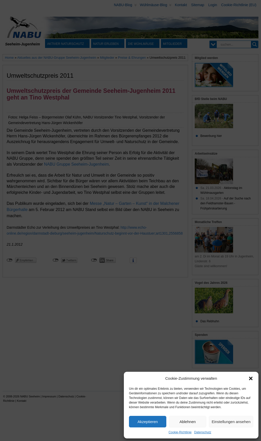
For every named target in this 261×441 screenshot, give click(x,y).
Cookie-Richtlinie (180, 432)
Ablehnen (187, 421)
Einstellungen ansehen (231, 421)
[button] (250, 378)
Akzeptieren (147, 421)
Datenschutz (202, 432)
